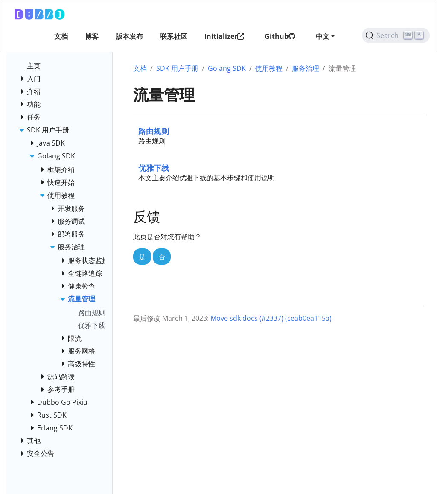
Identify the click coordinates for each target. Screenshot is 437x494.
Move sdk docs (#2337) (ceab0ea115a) (271, 318)
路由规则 (153, 131)
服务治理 (305, 68)
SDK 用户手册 (177, 68)
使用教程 (269, 68)
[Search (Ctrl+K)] (396, 35)
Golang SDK (227, 68)
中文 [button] (322, 36)
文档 (140, 68)
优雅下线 (153, 167)
